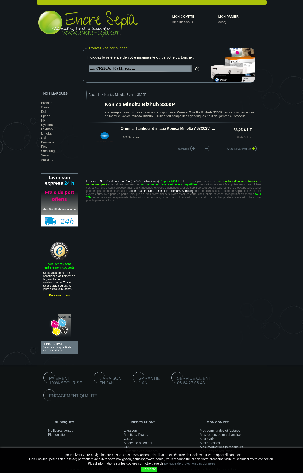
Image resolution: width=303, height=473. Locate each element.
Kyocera (47, 125)
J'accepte (149, 469)
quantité (184, 149)
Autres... (47, 159)
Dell (44, 111)
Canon (46, 107)
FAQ (127, 447)
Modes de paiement (138, 443)
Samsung (48, 151)
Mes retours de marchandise (220, 434)
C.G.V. (128, 439)
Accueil (94, 94)
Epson (45, 116)
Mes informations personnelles (222, 447)
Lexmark (47, 129)
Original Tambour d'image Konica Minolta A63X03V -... (168, 128)
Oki (43, 138)
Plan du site (56, 434)
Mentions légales (136, 434)
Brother (46, 103)
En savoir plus (59, 295)
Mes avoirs (208, 438)
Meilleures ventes (60, 430)
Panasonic (48, 142)
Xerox (45, 155)
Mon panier (228, 16)
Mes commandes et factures (220, 430)
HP (43, 120)
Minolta (46, 133)
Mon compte (183, 16)
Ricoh (45, 146)
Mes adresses (210, 443)
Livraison (130, 430)
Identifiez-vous (182, 22)
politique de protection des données (189, 463)
